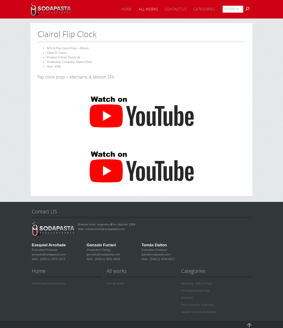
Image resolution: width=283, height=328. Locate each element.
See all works (115, 283)
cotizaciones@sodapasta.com (105, 229)
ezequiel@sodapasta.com (49, 254)
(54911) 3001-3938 (107, 259)
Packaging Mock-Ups (195, 290)
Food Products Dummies (197, 304)
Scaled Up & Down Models (198, 312)
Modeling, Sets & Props (196, 283)
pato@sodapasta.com (156, 254)
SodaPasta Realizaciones (49, 283)
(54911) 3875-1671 (52, 259)
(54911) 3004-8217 (162, 259)
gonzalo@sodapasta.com (103, 254)
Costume (187, 297)
